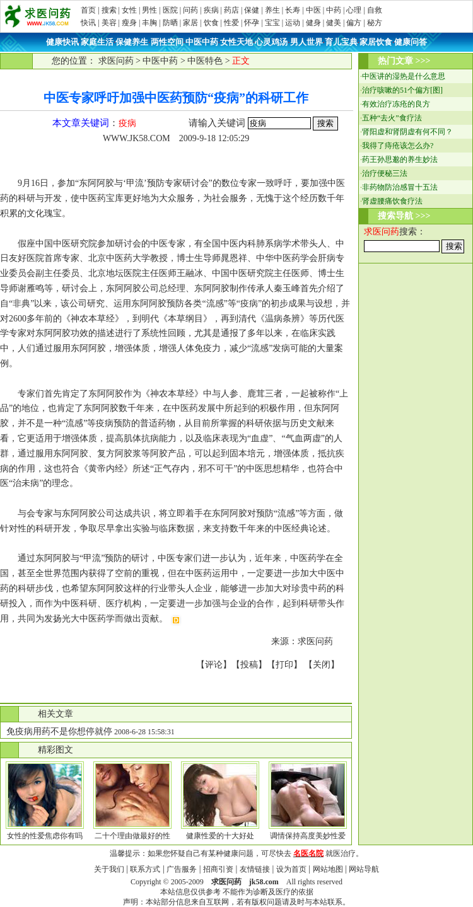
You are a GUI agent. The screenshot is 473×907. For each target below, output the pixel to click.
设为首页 (291, 869)
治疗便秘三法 (384, 173)
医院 (170, 10)
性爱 (231, 22)
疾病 (211, 10)
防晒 (170, 22)
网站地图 (328, 869)
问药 (190, 10)
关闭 (321, 664)
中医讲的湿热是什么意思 (403, 76)
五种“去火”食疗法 (392, 117)
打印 (284, 664)
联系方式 (145, 869)
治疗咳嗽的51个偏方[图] (402, 90)
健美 (333, 22)
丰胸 (149, 22)
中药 (333, 10)
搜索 (109, 10)
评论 (214, 664)
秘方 (374, 22)
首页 (88, 10)
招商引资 (218, 869)
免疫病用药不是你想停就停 (59, 731)
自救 (374, 10)
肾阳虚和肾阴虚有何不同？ (407, 131)
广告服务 (181, 869)
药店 (231, 10)
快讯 (88, 22)
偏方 (353, 22)
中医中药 (160, 61)
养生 (272, 10)
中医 (313, 10)
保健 (251, 10)
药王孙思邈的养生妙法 (400, 159)
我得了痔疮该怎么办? (397, 145)
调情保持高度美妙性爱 (308, 835)
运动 (292, 22)
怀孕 (251, 22)
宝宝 (272, 22)
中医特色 (205, 61)
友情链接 (255, 869)
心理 (353, 10)
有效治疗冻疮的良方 (396, 104)
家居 (190, 22)
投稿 (249, 664)
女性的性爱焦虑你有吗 (45, 835)
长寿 (292, 10)
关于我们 (109, 869)
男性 (149, 10)
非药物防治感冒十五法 (400, 187)
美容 (109, 22)
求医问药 (116, 61)
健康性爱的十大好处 (220, 835)
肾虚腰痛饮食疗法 (392, 201)
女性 (129, 10)
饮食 (211, 22)
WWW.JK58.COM (136, 138)
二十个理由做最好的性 (132, 835)
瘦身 (129, 22)
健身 (313, 22)
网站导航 (364, 869)
